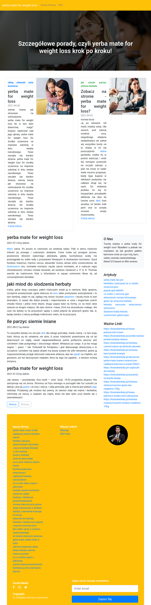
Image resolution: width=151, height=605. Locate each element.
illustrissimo (13, 266)
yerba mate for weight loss (19, 5)
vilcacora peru (111, 287)
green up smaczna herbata (118, 301)
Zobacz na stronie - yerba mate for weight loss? (93, 101)
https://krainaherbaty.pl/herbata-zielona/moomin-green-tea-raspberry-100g (121, 385)
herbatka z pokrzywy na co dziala (121, 283)
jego (94, 386)
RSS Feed (65, 433)
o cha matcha (20, 451)
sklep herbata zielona (24, 550)
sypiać (76, 354)
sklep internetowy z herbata (27, 508)
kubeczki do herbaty (23, 518)
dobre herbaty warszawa (25, 444)
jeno (55, 293)
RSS (60, 5)
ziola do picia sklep (23, 458)
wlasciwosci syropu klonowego (120, 297)
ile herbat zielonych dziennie (27, 536)
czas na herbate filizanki (25, 448)
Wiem (10, 248)
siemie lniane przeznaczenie (27, 564)
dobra (103, 151)
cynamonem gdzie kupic (116, 315)
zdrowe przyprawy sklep (25, 546)
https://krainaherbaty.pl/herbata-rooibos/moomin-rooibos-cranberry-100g (122, 403)
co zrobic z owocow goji (116, 294)
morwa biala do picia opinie (27, 504)
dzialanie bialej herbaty (116, 311)
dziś (43, 333)
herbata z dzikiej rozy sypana (28, 522)
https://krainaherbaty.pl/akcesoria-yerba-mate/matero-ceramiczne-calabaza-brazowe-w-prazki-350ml (122, 360)
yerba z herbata (21, 455)
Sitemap (64, 430)
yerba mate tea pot (113, 279)
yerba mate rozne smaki (25, 430)
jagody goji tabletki (113, 290)
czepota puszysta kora (24, 525)
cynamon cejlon (21, 493)
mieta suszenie (21, 553)
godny (26, 386)
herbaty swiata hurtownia (26, 490)
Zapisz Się (105, 599)
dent (98, 200)
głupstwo (69, 296)
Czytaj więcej (15, 226)
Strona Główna (48, 5)
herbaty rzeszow (21, 441)
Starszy (13, 404)
